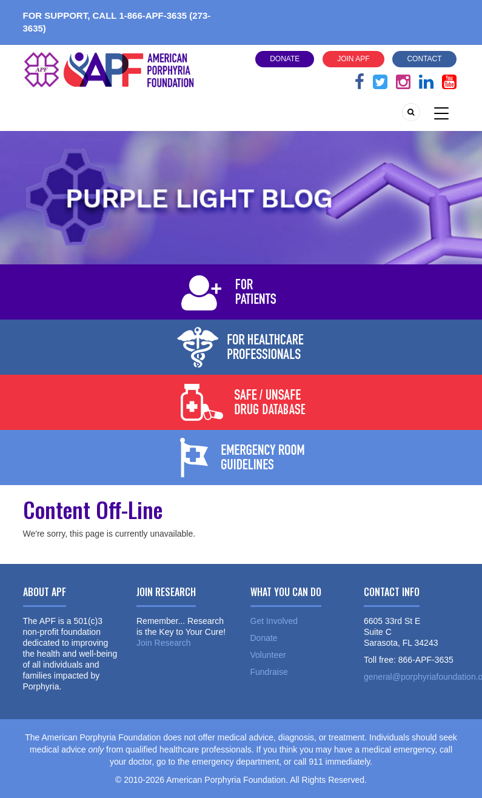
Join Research (163, 643)
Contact (424, 59)
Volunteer (268, 655)
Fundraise (269, 672)
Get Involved (274, 621)
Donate (285, 59)
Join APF (353, 59)
